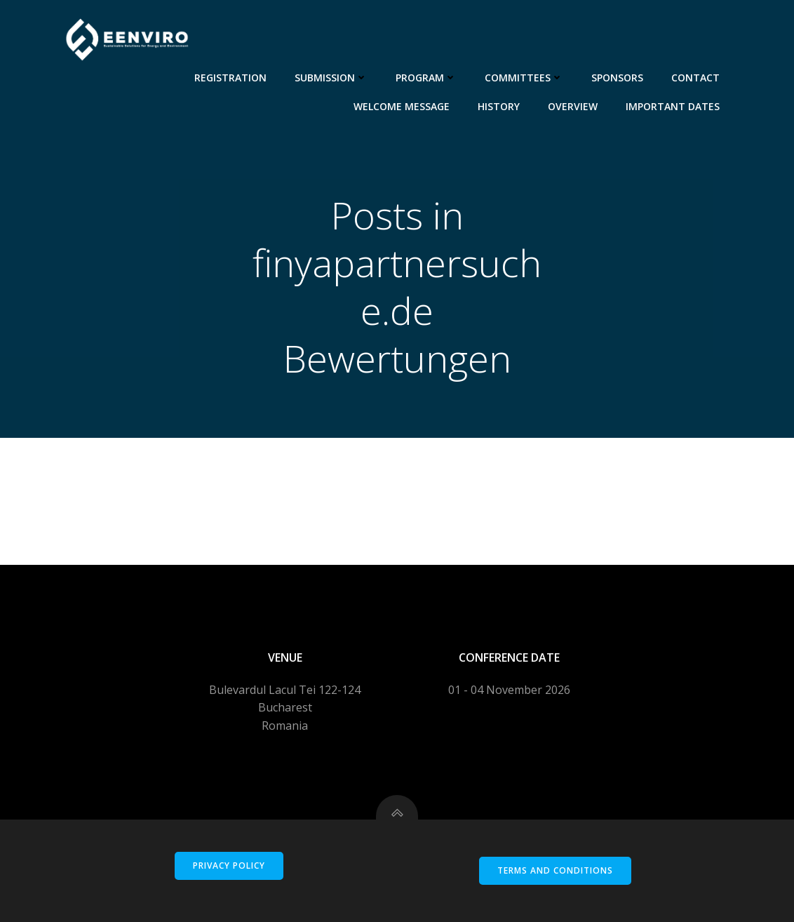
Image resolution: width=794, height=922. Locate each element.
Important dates (673, 106)
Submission (331, 77)
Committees (524, 77)
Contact (695, 77)
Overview (573, 106)
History (499, 106)
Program (426, 77)
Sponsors (617, 77)
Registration (230, 77)
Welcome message (402, 106)
